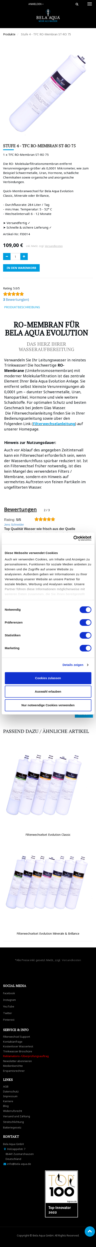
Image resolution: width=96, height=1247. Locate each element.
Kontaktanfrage (12, 1041)
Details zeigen (72, 665)
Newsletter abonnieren (17, 1061)
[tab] (49, 307)
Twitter (7, 1013)
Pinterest (8, 1020)
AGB (5, 1086)
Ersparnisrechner (14, 1071)
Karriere (8, 1101)
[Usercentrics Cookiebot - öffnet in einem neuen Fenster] (73, 538)
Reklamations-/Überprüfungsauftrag (26, 1056)
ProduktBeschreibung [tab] (22, 307)
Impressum (10, 1096)
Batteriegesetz (12, 1127)
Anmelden (36, 4)
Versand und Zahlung (16, 1116)
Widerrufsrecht (12, 1111)
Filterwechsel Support (16, 1036)
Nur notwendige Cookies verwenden (47, 705)
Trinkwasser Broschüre (17, 1051)
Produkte (9, 34)
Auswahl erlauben (48, 691)
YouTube (8, 1006)
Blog (6, 1106)
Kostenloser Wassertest (18, 1046)
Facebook (9, 993)
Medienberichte (13, 1066)
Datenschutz (11, 1091)
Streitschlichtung (13, 1122)
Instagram (9, 1000)
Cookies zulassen (48, 678)
